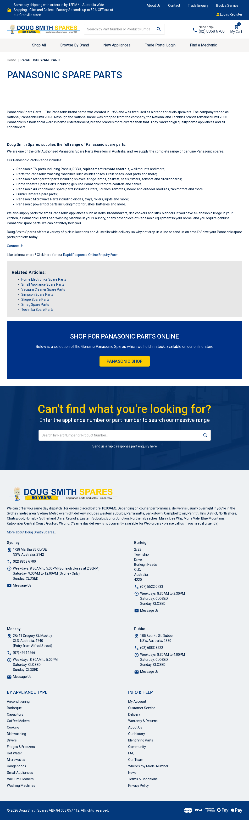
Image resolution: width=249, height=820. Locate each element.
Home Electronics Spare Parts (43, 279)
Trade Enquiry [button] (198, 5)
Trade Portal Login (160, 45)
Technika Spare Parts (37, 309)
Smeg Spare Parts (35, 304)
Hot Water (14, 753)
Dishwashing (16, 734)
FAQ (131, 753)
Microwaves (16, 760)
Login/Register (229, 14)
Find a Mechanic (203, 45)
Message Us (22, 585)
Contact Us (15, 246)
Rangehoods (16, 766)
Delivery (134, 714)
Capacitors (15, 714)
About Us (153, 5)
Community (137, 747)
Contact (174, 5)
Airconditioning (18, 701)
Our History (136, 734)
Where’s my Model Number (148, 766)
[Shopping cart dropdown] (236, 29)
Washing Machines (21, 785)
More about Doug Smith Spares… (31, 532)
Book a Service (227, 5)
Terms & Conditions (143, 779)
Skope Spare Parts (35, 299)
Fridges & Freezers (21, 747)
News (132, 773)
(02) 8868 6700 (212, 31)
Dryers (12, 740)
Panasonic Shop (125, 361)
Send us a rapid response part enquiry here (124, 446)
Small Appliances (20, 773)
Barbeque (14, 708)
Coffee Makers (18, 721)
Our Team (135, 760)
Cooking (13, 727)
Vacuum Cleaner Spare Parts (43, 289)
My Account (137, 701)
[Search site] (159, 29)
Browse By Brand (74, 45)
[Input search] (118, 29)
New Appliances (117, 45)
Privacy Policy (138, 785)
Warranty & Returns (143, 721)
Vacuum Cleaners (20, 779)
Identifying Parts (140, 740)
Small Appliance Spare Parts (42, 284)
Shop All (39, 45)
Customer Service (141, 708)
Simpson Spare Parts (37, 294)
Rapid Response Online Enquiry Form (90, 255)
